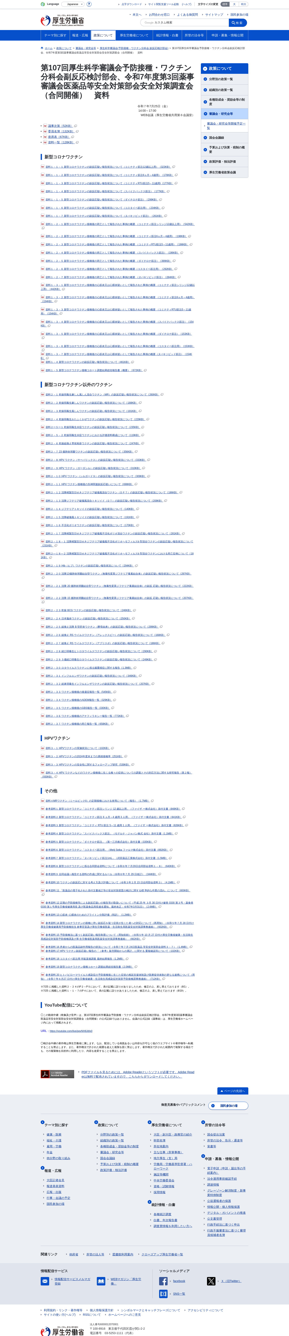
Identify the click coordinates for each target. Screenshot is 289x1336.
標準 (225, 4)
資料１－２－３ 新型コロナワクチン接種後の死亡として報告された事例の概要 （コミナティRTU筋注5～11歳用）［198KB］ (116, 244)
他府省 (73, 1242)
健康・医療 (54, 1127)
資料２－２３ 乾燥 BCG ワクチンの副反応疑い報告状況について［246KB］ (88, 610)
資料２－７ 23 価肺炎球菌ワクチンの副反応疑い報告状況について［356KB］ (89, 451)
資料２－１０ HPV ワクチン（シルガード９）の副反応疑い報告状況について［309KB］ (95, 476)
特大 (243, 4)
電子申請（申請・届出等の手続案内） (226, 1159)
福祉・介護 (54, 1133)
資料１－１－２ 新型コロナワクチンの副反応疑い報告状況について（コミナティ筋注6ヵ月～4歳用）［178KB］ (109, 175)
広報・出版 (54, 1180)
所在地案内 (161, 1139)
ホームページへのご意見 (124, 1302)
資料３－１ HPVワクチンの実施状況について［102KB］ (77, 748)
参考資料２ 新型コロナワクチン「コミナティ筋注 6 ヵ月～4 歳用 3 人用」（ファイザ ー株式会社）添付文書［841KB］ (113, 817)
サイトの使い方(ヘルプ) (59, 1302)
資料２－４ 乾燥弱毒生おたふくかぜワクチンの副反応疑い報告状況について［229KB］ (95, 419)
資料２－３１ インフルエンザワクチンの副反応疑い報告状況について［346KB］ (91, 675)
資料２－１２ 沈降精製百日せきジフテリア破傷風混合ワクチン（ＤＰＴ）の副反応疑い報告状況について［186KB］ (111, 492)
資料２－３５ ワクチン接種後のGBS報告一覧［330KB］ (77, 707)
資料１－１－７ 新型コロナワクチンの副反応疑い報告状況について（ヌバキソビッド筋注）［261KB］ (104, 215)
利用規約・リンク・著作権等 (63, 1298)
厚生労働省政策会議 (222, 172)
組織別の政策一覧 (221, 90)
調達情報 (213, 1172)
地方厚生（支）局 (165, 1151)
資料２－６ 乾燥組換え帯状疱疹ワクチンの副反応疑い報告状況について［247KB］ (92, 443)
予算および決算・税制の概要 (227, 150)
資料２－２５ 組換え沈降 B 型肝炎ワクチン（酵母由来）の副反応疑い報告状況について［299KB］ (102, 626)
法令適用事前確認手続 (222, 1167)
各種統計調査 (162, 1202)
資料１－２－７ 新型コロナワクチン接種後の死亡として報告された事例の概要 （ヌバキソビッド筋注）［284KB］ (111, 277)
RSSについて (92, 1302)
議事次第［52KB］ (60, 126)
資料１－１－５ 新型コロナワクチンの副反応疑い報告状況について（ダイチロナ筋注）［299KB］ (101, 199)
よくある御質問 (187, 14)
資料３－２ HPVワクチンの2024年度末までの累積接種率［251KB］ (84, 756)
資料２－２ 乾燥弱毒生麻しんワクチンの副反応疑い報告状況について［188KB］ (91, 402)
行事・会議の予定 (58, 1186)
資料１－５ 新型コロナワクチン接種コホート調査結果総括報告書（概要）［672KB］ (94, 370)
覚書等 (211, 1139)
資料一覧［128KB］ (61, 142)
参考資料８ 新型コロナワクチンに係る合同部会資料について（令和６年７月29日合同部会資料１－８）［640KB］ (110, 866)
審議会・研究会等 (221, 113)
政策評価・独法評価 (222, 161)
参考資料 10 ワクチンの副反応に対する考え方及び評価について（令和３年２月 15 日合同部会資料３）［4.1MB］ (110, 882)
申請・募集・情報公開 (224, 1149)
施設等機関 (161, 1167)
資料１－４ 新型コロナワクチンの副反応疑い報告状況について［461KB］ (87, 362)
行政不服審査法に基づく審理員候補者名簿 (226, 1221)
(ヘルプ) (186, 4)
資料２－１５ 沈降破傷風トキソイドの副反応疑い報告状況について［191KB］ (90, 517)
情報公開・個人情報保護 (223, 1195)
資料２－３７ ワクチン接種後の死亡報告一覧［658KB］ (77, 723)
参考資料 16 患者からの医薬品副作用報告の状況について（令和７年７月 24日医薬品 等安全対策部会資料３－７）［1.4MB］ (116, 946)
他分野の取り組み (58, 1151)
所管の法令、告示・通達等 (225, 1133)
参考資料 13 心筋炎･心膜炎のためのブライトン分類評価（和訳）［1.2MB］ (88, 914)
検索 (240, 22)
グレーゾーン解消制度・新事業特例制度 (226, 1181)
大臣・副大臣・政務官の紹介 (173, 1127)
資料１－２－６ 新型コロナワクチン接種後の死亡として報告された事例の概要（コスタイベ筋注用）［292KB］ (109, 268)
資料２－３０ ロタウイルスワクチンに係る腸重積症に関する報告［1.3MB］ (88, 667)
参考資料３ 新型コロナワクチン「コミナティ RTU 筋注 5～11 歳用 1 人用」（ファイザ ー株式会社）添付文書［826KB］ (114, 825)
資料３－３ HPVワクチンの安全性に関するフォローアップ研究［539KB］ (87, 764)
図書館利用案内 (123, 1242)
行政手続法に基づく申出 (223, 1212)
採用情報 (159, 1185)
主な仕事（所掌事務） (168, 1145)
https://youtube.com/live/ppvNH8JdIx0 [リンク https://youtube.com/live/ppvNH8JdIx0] (71, 1031)
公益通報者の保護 (219, 1189)
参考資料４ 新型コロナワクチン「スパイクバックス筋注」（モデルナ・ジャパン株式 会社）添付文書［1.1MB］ (109, 833)
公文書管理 (214, 1206)
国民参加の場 (239, 14)
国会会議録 (216, 137)
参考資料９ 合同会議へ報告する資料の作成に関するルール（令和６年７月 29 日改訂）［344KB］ (101, 874)
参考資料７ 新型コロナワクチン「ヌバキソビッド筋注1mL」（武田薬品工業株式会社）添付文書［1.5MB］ (106, 858)
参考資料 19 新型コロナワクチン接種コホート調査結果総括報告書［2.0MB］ (89, 966)
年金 (50, 1145)
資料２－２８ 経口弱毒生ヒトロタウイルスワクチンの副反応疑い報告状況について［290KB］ (99, 651)
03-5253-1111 (114, 1321)
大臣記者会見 (55, 1168)
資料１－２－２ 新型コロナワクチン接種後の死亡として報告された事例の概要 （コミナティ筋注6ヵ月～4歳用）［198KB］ (116, 236)
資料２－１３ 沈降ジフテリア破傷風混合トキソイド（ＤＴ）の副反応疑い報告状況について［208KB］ (104, 500)
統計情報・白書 (165, 1195)
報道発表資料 (55, 1174)
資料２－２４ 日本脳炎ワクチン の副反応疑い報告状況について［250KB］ (88, 618)
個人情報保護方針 (102, 1298)
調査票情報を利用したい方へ (173, 1214)
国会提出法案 (216, 1127)
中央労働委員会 (164, 1173)
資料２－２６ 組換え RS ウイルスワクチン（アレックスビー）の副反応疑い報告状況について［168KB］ (105, 635)
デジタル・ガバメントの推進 (226, 1201)
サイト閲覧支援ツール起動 (163, 4)
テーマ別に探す (58, 1120)
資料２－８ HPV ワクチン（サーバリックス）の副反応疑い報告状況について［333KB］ (95, 459)
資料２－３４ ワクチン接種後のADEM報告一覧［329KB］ (78, 699)
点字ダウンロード (132, 4)
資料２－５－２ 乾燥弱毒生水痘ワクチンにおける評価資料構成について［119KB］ (92, 435)
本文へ (137, 14)
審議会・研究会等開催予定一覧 (226, 126)
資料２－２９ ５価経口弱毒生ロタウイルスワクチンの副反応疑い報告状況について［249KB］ (99, 659)
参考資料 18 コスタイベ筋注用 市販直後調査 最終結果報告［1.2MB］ (84, 958)
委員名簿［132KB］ (61, 131)
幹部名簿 (159, 1133)
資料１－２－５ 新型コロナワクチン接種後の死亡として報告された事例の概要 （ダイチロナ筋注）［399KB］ (108, 260)
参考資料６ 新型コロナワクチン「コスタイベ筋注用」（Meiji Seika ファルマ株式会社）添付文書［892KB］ (106, 849)
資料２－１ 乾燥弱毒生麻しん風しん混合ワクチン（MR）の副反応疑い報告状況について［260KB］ (102, 394)
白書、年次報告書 (165, 1208)
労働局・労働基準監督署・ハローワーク (173, 1159)
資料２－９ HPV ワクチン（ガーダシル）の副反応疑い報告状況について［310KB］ (93, 468)
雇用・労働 (54, 1139)
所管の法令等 (217, 1120)
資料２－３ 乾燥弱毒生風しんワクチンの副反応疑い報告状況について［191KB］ (91, 411)
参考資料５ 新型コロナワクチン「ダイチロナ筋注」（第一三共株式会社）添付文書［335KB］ (99, 841)
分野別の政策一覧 (221, 79)
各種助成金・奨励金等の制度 (227, 102)
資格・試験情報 (164, 1179)
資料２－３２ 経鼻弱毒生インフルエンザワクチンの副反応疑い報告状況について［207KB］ (97, 683)
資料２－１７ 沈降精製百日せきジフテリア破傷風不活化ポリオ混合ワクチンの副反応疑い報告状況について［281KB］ (113, 533)
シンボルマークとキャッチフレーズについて (150, 1298)
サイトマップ (214, 14)
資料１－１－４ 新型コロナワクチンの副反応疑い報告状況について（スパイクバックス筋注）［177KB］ (105, 191)
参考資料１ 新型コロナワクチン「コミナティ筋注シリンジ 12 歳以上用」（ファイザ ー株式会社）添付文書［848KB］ (113, 808)
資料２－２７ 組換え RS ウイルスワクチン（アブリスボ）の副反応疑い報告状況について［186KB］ (102, 643)
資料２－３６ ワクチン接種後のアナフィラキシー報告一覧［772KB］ (85, 716)
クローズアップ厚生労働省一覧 (162, 1242)
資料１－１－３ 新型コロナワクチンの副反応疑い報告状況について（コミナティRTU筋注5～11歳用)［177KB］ (109, 183)
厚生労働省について (169, 1120)
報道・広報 (55, 1161)
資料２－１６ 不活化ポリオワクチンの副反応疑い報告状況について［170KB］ (90, 525)
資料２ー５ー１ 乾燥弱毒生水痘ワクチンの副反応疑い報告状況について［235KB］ (92, 427)
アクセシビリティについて (205, 1298)
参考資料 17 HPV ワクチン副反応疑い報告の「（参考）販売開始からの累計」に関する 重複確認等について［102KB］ (113, 950)
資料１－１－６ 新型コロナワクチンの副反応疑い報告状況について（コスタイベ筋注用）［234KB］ (102, 207)
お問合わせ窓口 (159, 14)
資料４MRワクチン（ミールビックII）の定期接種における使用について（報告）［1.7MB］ (97, 800)
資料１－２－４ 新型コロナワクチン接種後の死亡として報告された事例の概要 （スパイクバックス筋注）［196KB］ (112, 252)
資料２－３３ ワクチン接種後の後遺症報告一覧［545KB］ (78, 691)
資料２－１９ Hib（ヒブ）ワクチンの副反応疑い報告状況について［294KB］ (89, 565)
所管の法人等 (95, 1242)
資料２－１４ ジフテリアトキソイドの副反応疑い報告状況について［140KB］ (90, 509)
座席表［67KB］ (58, 137)
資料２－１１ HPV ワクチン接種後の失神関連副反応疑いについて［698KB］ (89, 484)
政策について (220, 68)
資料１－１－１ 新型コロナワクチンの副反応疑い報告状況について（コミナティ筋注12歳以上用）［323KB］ (108, 166)
